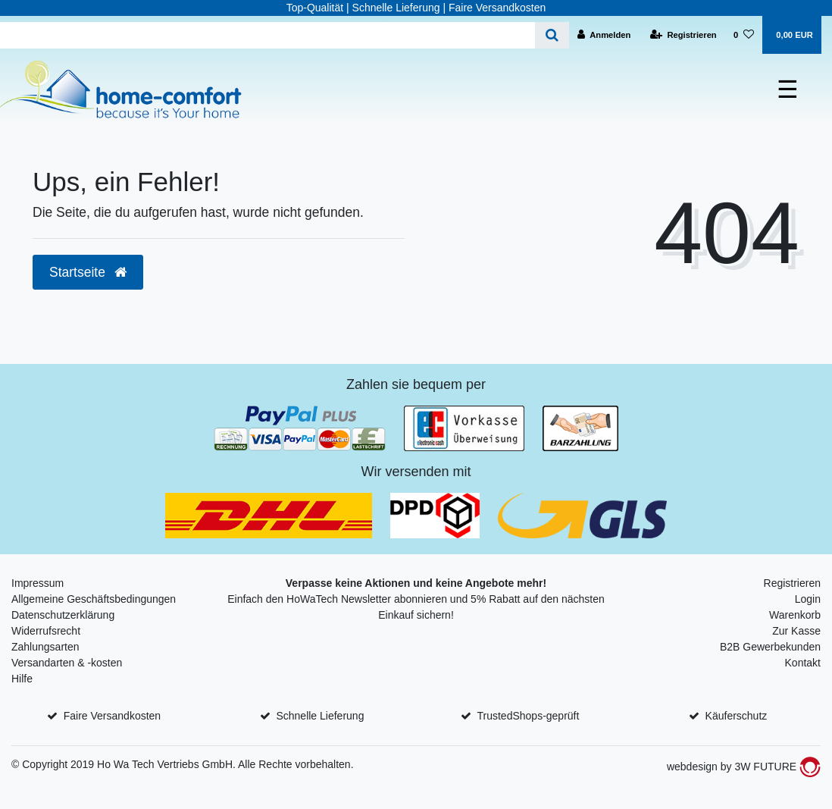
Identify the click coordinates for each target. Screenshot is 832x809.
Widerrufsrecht (45, 631)
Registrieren (792, 583)
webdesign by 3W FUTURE (744, 766)
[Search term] (267, 35)
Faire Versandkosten (112, 716)
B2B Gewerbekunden (770, 647)
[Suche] (552, 35)
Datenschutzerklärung (62, 615)
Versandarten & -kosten (66, 663)
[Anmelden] (604, 35)
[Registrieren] (683, 35)
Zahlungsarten (45, 647)
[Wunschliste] (743, 35)
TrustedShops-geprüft (528, 716)
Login (808, 599)
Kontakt (803, 663)
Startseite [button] (88, 272)
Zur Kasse (796, 631)
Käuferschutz (736, 716)
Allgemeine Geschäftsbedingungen (93, 599)
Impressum (37, 583)
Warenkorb (795, 615)
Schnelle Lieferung (320, 716)
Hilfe (22, 679)
